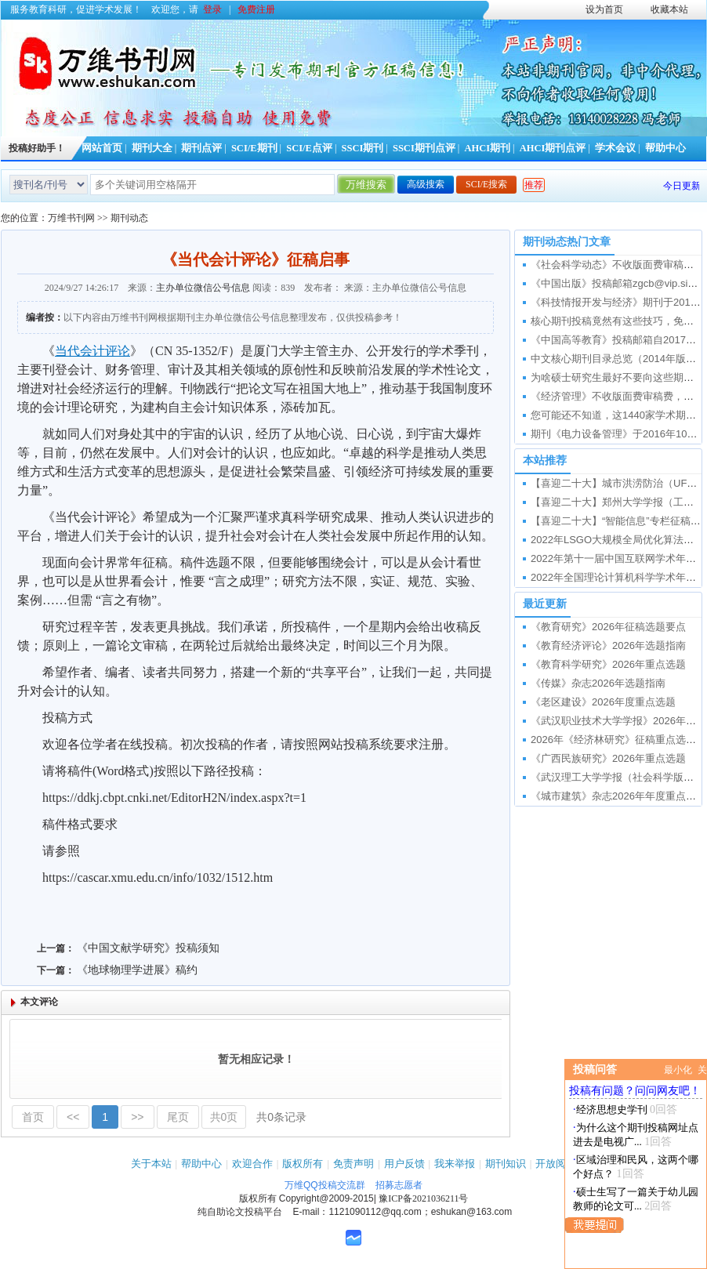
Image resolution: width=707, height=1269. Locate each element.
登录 (212, 9)
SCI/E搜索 (486, 184)
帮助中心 (665, 148)
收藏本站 (669, 9)
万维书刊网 (71, 217)
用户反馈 (404, 1163)
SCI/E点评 (309, 148)
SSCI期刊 (363, 148)
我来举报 (454, 1163)
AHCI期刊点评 (553, 148)
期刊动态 (129, 217)
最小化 (678, 1069)
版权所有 (302, 1163)
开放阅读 (555, 1163)
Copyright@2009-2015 (326, 1198)
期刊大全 (152, 148)
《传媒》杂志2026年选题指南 (598, 683)
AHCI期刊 (487, 148)
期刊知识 (505, 1163)
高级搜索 (425, 184)
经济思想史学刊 (611, 1109)
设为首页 (604, 9)
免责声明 (353, 1163)
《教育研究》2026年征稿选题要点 (608, 627)
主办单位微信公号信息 (203, 287)
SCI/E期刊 (254, 148)
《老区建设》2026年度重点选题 (603, 702)
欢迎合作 (252, 1163)
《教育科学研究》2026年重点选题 (608, 664)
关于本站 (151, 1163)
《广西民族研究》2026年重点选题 (608, 758)
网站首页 (102, 148)
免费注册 (256, 9)
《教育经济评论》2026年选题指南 (608, 645)
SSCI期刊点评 (424, 148)
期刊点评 (201, 148)
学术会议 (615, 148)
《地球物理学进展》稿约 (137, 970)
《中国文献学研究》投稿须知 (148, 948)
